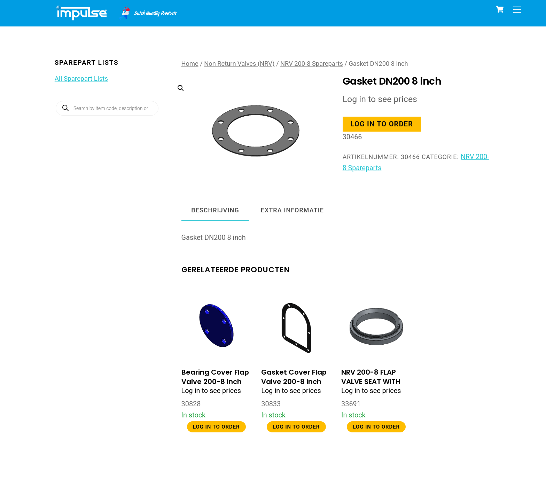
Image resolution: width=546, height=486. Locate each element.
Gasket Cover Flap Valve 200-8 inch (294, 377)
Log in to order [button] (382, 124)
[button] (248, 115)
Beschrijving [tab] (215, 210)
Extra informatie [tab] (292, 210)
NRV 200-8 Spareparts (311, 63)
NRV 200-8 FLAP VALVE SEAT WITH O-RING (370, 382)
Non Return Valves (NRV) (239, 63)
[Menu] (517, 9)
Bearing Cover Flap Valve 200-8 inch (215, 377)
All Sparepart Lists (81, 79)
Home (189, 63)
